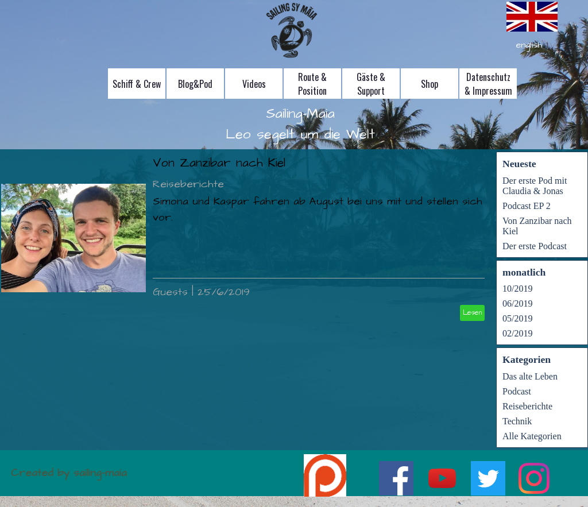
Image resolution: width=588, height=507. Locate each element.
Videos (254, 84)
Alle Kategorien (532, 436)
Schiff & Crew (137, 84)
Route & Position (312, 84)
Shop (429, 84)
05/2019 (517, 318)
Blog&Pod (195, 84)
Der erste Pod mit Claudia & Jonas (534, 186)
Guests (170, 292)
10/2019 (517, 288)
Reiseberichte (188, 184)
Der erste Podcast (534, 246)
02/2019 (517, 333)
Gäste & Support (371, 84)
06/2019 (517, 303)
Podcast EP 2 (526, 206)
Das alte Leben (530, 376)
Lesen (472, 313)
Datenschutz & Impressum (488, 84)
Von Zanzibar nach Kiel (219, 163)
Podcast (516, 391)
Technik (517, 421)
